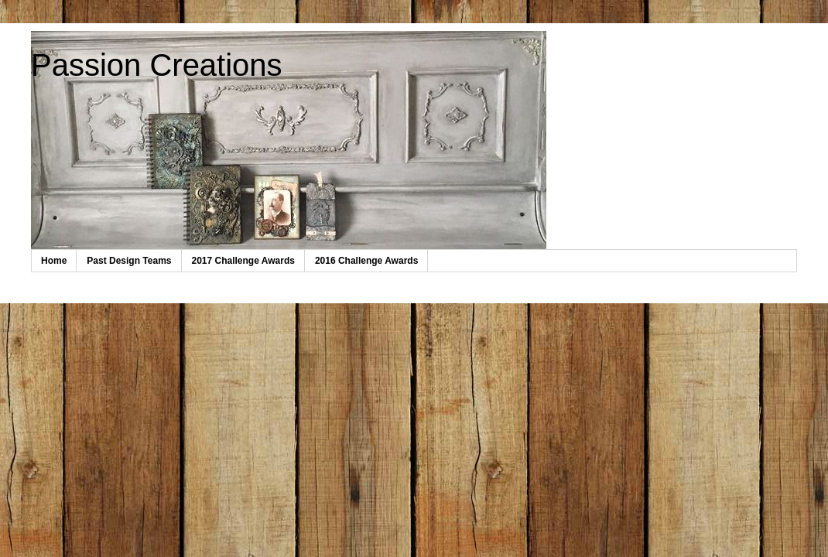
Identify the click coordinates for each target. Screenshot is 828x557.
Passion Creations (156, 65)
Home (54, 260)
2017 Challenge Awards (243, 260)
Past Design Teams (129, 260)
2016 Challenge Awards (366, 260)
